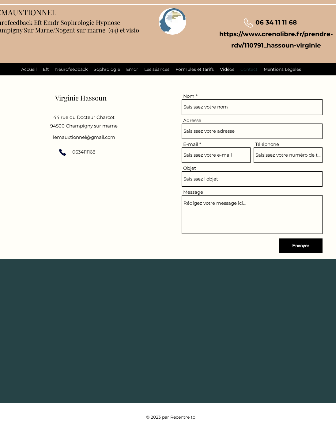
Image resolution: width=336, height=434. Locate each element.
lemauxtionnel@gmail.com (84, 137)
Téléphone (267, 144)
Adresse (192, 120)
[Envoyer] (301, 245)
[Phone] (62, 152)
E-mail (190, 144)
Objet (189, 168)
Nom (188, 96)
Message (193, 192)
